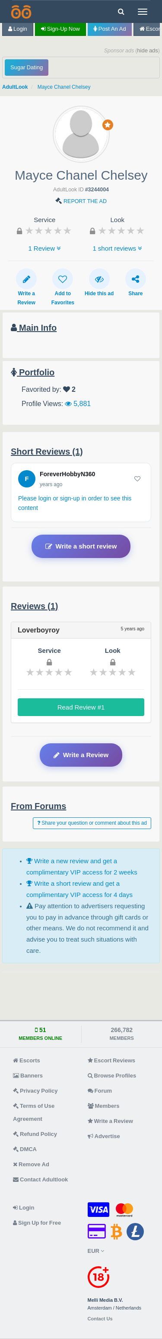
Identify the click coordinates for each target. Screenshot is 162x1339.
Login (17, 29)
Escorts (26, 1060)
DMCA (25, 1149)
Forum (100, 1091)
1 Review (44, 248)
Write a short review (81, 546)
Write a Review (26, 286)
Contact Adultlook (40, 1179)
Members (104, 1106)
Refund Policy (35, 1134)
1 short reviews (117, 248)
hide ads (147, 50)
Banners (28, 1075)
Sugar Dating (26, 67)
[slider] (48, 230)
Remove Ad (31, 1164)
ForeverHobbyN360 (67, 474)
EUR (96, 1251)
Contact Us (100, 1318)
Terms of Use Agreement (33, 1112)
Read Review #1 (81, 707)
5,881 (78, 403)
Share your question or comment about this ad (92, 823)
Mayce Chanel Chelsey (64, 87)
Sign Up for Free (37, 1223)
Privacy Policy (35, 1091)
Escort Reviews (112, 1060)
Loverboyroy (39, 629)
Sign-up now (60, 29)
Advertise (104, 1136)
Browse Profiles (112, 1075)
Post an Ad (109, 29)
